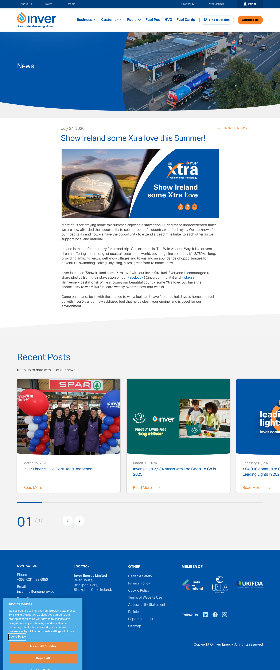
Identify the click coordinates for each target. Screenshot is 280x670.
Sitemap (134, 626)
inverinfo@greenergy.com (37, 592)
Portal (252, 4)
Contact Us (250, 20)
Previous (68, 521)
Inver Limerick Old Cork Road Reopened (57, 470)
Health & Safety (140, 576)
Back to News (234, 128)
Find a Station (219, 20)
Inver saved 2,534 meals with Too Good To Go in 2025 (174, 472)
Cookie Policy (138, 590)
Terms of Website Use (145, 597)
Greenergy (187, 4)
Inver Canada (216, 4)
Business (87, 20)
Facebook (135, 277)
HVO (168, 20)
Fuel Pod (152, 20)
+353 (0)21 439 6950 (32, 580)
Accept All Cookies (43, 659)
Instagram (189, 277)
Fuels (134, 20)
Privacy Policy (139, 583)
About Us (26, 4)
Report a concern (141, 619)
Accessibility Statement (146, 605)
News (48, 4)
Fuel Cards (185, 20)
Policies (134, 612)
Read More (32, 488)
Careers (70, 4)
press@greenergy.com (34, 603)
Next (79, 521)
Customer (112, 20)
